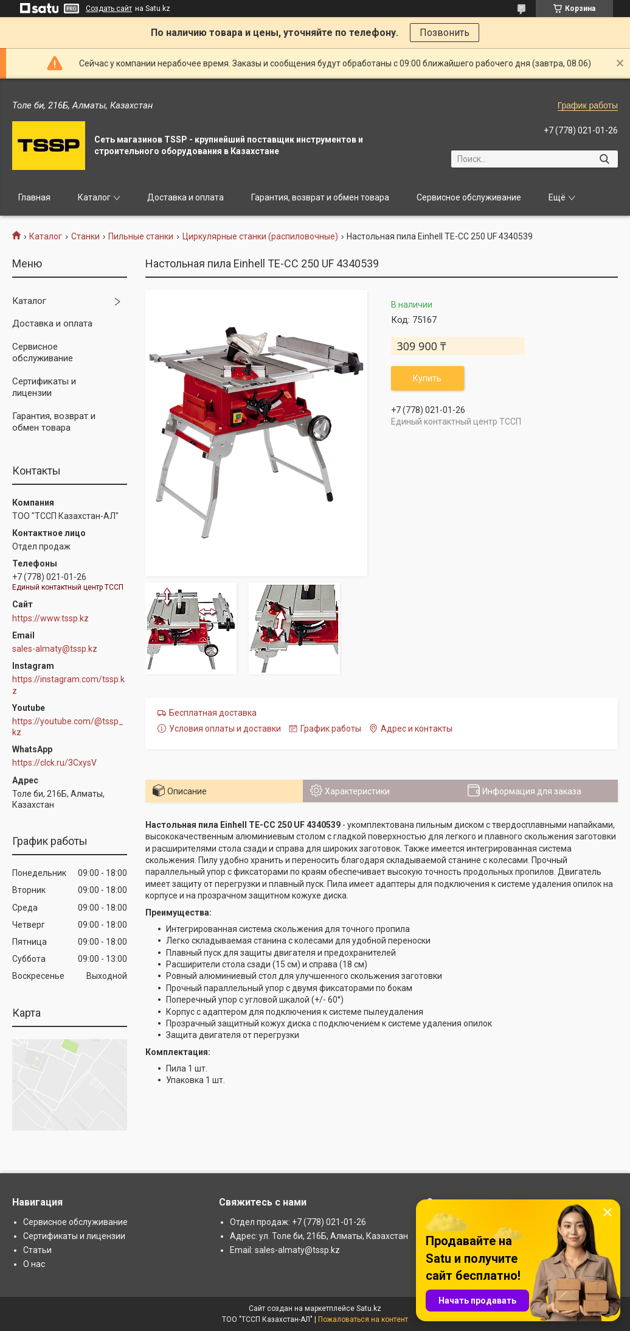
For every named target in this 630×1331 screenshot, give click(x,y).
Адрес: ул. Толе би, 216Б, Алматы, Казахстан (319, 1236)
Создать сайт (109, 8)
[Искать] (604, 159)
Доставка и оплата (185, 197)
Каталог (94, 197)
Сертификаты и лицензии (44, 387)
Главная (34, 197)
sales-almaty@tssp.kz (54, 649)
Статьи (37, 1250)
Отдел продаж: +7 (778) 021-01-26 (298, 1222)
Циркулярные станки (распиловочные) (260, 236)
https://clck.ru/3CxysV (54, 763)
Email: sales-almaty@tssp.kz (285, 1250)
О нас (34, 1264)
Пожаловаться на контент (363, 1319)
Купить (427, 378)
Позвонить (444, 32)
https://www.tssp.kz (50, 618)
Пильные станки (140, 236)
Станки (85, 236)
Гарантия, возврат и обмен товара (320, 197)
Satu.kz (368, 1308)
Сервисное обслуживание (469, 197)
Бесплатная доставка (213, 713)
